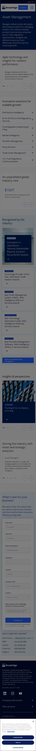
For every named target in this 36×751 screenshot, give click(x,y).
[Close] (33, 721)
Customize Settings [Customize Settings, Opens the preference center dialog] (18, 747)
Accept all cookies (18, 737)
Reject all (18, 742)
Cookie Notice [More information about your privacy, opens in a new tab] (11, 731)
